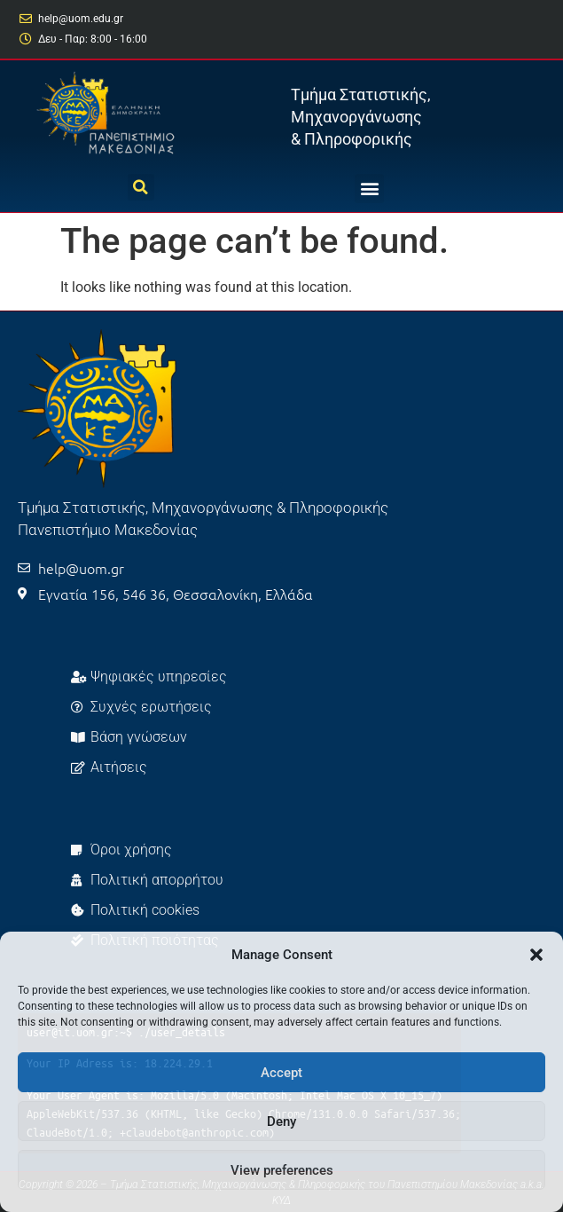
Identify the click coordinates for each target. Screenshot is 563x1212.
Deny (281, 1121)
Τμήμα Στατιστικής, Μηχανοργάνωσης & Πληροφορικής (361, 116)
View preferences (282, 1170)
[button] (536, 955)
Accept (281, 1073)
